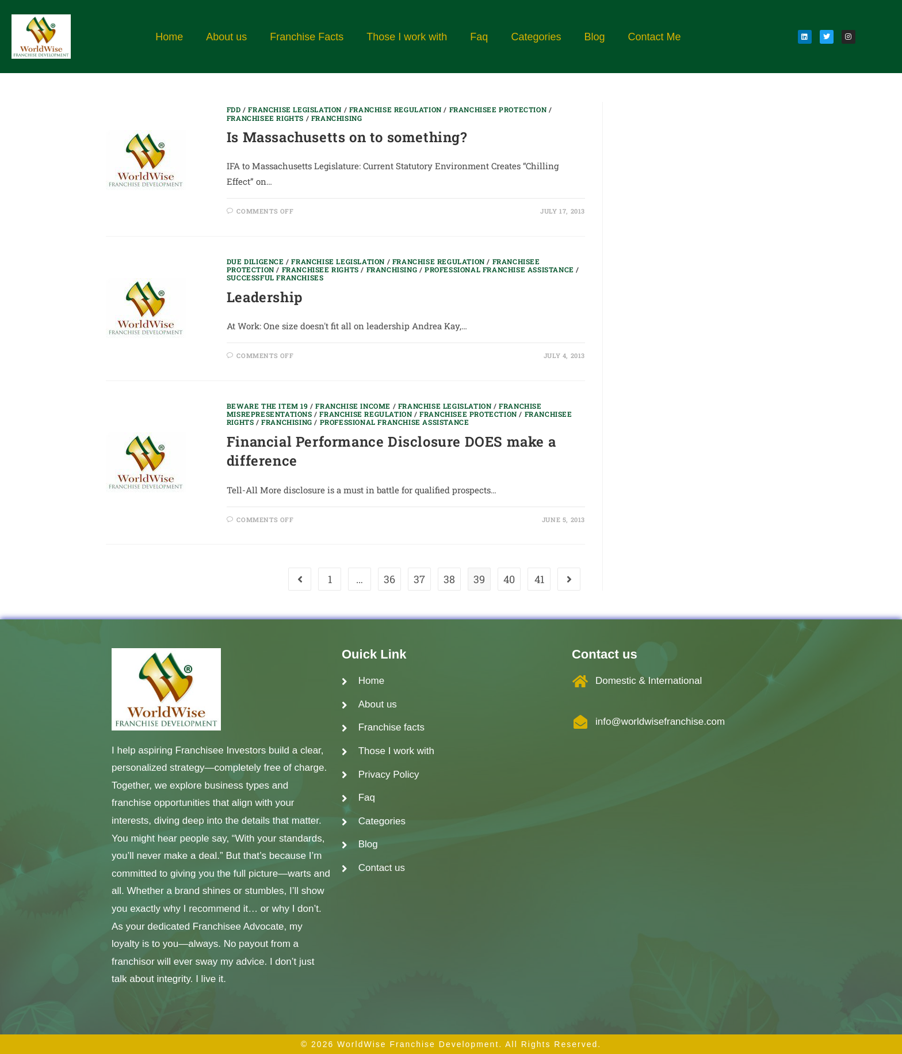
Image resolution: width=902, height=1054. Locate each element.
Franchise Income (353, 405)
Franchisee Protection (498, 109)
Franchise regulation (395, 109)
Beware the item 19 (267, 405)
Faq (479, 37)
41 (539, 579)
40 (509, 579)
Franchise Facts (306, 37)
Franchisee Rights (265, 118)
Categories (536, 37)
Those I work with (406, 37)
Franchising (336, 118)
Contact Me (654, 37)
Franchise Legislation (295, 109)
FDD (234, 109)
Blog (594, 37)
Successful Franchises (275, 277)
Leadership (265, 297)
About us (226, 37)
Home (169, 37)
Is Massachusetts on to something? (347, 137)
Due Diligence (255, 261)
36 (389, 579)
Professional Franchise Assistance (499, 269)
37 (419, 579)
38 (449, 579)
